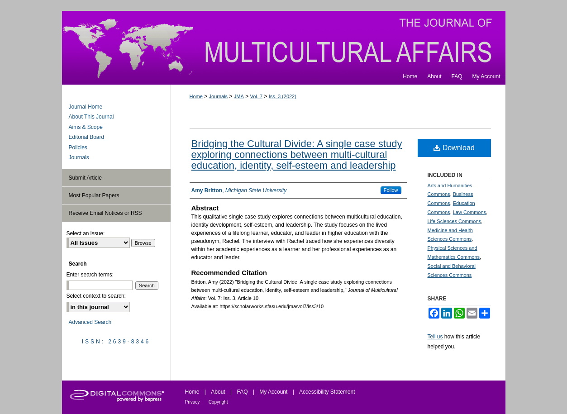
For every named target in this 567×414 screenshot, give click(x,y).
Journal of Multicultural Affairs (283, 39)
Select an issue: (86, 233)
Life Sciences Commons (454, 221)
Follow (391, 190)
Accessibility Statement (327, 392)
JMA (239, 96)
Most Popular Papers (94, 195)
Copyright (218, 402)
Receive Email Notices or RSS (105, 213)
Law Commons (469, 212)
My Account (273, 392)
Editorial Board (87, 137)
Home (196, 96)
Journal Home (86, 107)
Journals (218, 96)
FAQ (242, 392)
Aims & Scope (86, 127)
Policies (78, 147)
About (218, 392)
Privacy (192, 402)
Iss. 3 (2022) (282, 96)
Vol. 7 (256, 96)
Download (454, 148)
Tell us (435, 336)
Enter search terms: (90, 274)
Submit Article (85, 178)
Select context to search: (96, 296)
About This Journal (91, 117)
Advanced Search (90, 322)
